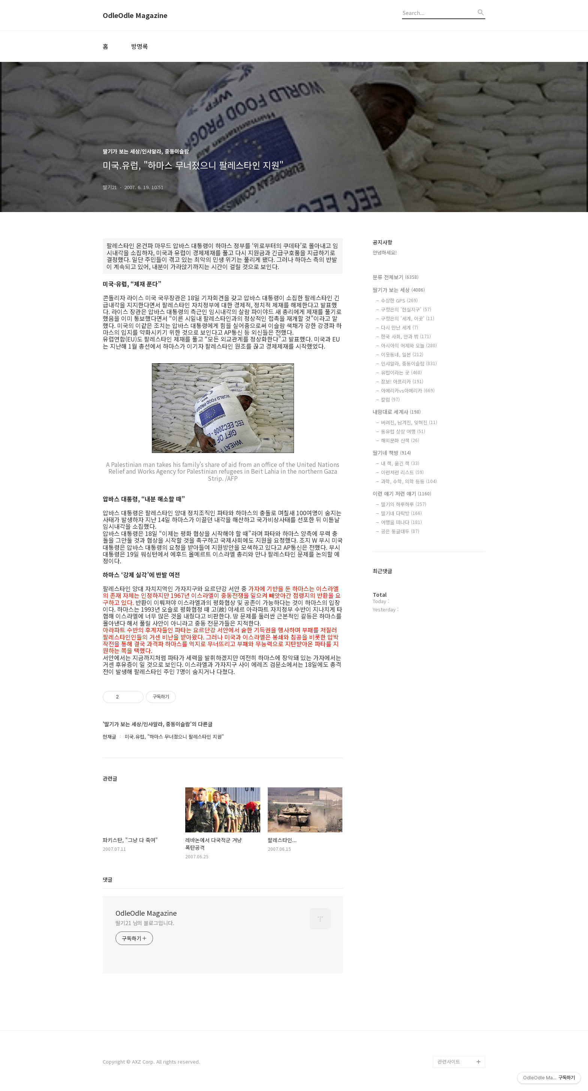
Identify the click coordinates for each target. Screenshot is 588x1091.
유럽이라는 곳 (401, 372)
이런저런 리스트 (402, 472)
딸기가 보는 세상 (399, 289)
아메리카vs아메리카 (408, 390)
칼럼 (390, 399)
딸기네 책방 (392, 452)
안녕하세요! (385, 252)
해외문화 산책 (400, 440)
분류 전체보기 (395, 277)
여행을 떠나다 (401, 522)
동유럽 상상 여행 (403, 431)
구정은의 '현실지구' (406, 309)
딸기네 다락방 (401, 513)
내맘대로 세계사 (397, 411)
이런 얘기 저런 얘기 (402, 493)
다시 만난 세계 (399, 327)
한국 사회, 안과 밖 (406, 336)
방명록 (139, 46)
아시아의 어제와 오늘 (409, 345)
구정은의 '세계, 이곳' (407, 318)
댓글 (107, 879)
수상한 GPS (399, 300)
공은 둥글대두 (400, 531)
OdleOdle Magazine (135, 15)
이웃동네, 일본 (402, 354)
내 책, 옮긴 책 (400, 463)
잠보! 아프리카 (402, 381)
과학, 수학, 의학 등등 (409, 481)
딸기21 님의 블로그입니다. (145, 923)
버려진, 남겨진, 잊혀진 (409, 422)
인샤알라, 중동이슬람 (409, 363)
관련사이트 (449, 1061)
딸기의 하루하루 (403, 504)
